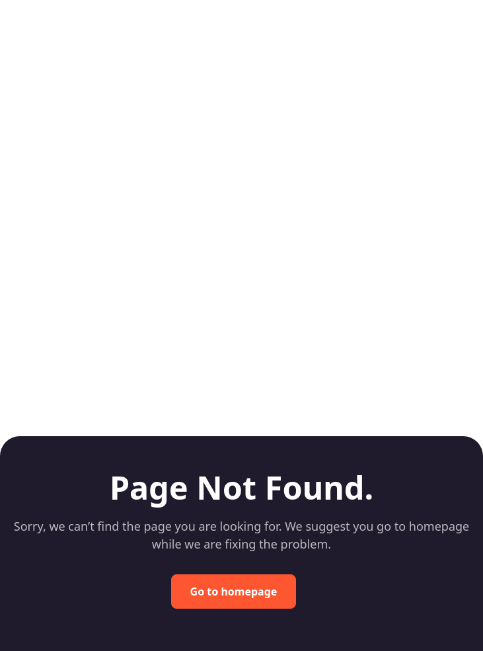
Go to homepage (234, 591)
